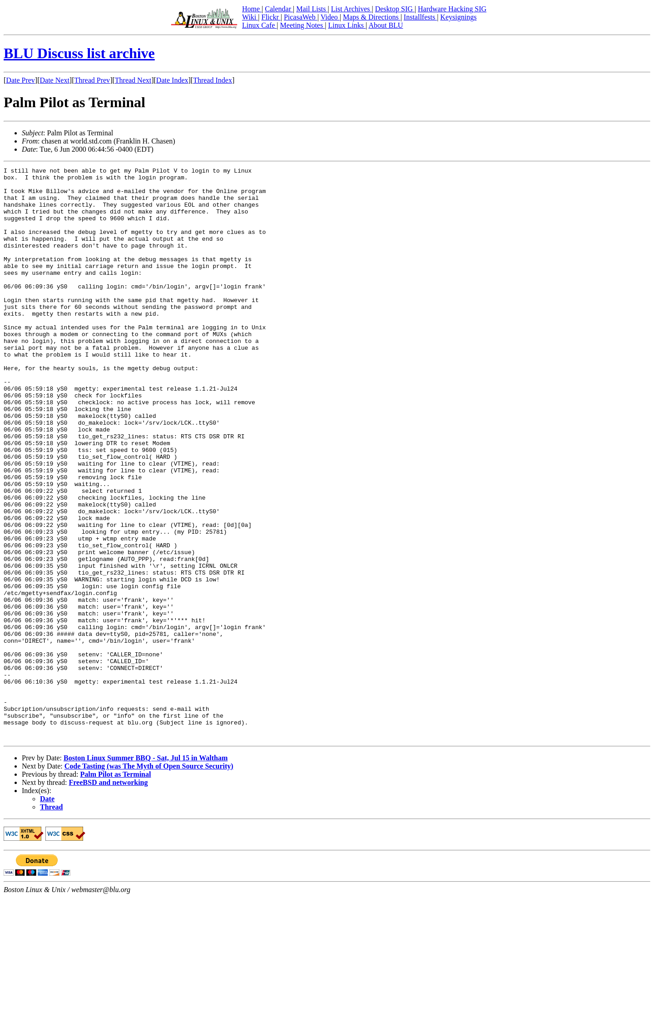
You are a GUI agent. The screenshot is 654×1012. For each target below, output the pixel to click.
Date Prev (20, 80)
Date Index (172, 80)
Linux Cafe (259, 25)
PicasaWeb (300, 17)
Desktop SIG (395, 9)
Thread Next (133, 80)
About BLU (385, 25)
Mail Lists (311, 9)
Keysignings (458, 17)
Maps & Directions (372, 17)
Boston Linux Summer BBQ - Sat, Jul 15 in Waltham (146, 872)
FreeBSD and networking (108, 897)
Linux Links (347, 25)
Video (330, 17)
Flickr (270, 17)
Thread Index (212, 80)
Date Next (54, 80)
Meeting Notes (302, 25)
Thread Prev (92, 80)
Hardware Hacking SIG (452, 9)
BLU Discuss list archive (79, 53)
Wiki (250, 17)
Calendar (279, 9)
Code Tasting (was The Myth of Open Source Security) (148, 880)
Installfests (420, 17)
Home (252, 9)
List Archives (351, 9)
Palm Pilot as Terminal (115, 889)
